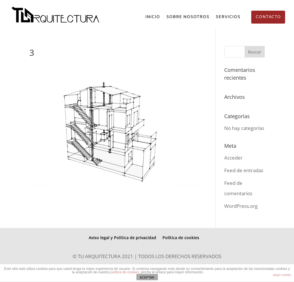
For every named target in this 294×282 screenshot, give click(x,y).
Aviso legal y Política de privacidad (122, 237)
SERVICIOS (228, 17)
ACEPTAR (147, 277)
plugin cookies (282, 275)
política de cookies (125, 272)
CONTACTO (268, 17)
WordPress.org (241, 206)
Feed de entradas (243, 170)
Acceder (233, 157)
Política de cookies (181, 237)
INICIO (152, 17)
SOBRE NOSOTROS (187, 17)
